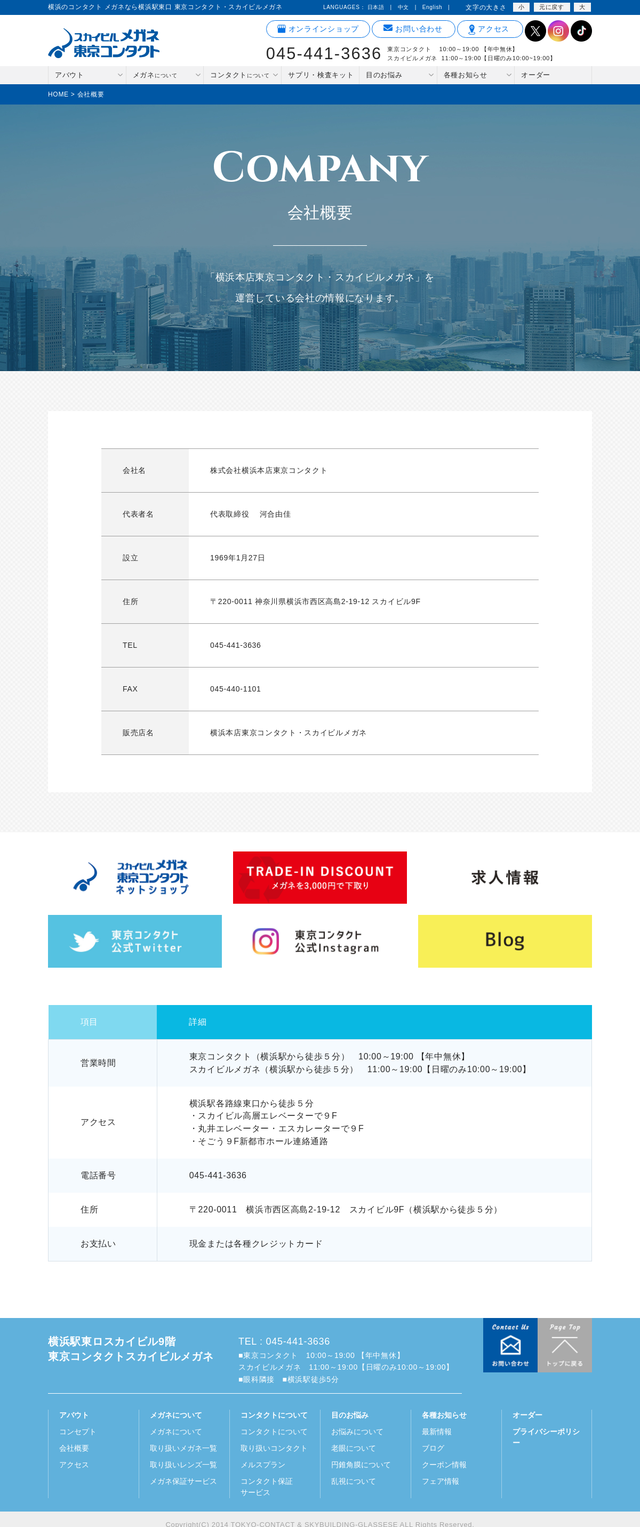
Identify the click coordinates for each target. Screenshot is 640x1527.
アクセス (488, 29)
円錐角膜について (361, 1464)
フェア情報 (440, 1481)
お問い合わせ (413, 29)
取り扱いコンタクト (274, 1448)
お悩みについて (357, 1431)
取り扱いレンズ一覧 (183, 1464)
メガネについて (176, 1431)
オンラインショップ (318, 29)
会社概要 (74, 1448)
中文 (403, 7)
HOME (58, 94)
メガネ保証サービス (183, 1481)
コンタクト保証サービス (267, 1487)
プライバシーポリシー (546, 1437)
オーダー (535, 75)
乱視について (353, 1481)
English (432, 7)
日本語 (376, 7)
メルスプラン (263, 1464)
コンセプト (78, 1431)
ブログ (433, 1448)
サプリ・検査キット (321, 75)
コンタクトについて (274, 1431)
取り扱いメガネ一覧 (183, 1448)
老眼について (353, 1448)
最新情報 (437, 1431)
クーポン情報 (444, 1464)
